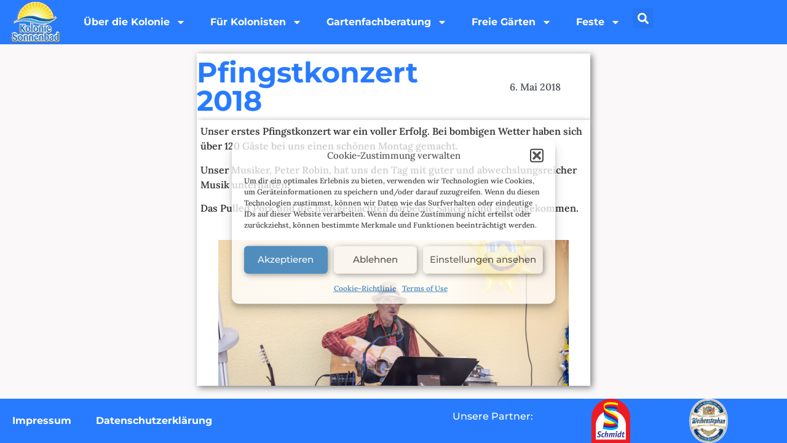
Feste (598, 22)
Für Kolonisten (256, 22)
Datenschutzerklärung (154, 420)
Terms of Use (425, 287)
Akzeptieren (286, 259)
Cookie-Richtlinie (365, 287)
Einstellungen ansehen (483, 259)
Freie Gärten (512, 22)
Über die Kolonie (135, 22)
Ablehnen (375, 259)
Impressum (41, 420)
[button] (537, 156)
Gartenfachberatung (386, 22)
